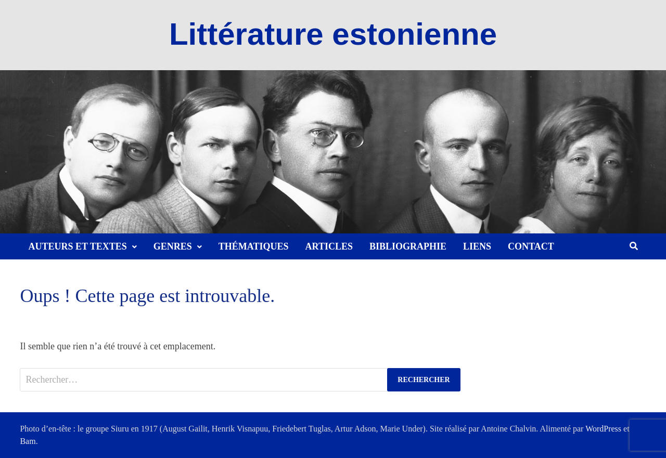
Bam (27, 441)
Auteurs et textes (77, 246)
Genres (172, 246)
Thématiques (254, 246)
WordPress (603, 428)
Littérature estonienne (333, 34)
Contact (531, 246)
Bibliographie (407, 246)
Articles (329, 246)
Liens (477, 246)
